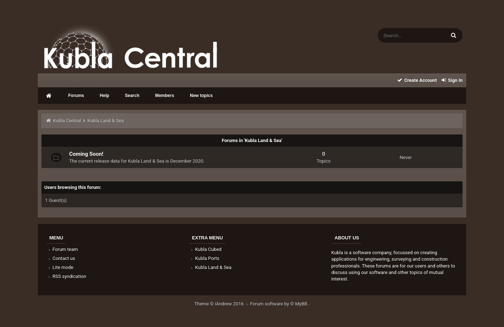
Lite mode (60, 267)
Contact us (61, 258)
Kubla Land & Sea (211, 267)
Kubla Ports (204, 258)
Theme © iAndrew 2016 (222, 303)
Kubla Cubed (206, 249)
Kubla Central (67, 120)
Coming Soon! (86, 154)
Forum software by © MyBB (279, 303)
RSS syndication (66, 276)
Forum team (62, 249)
